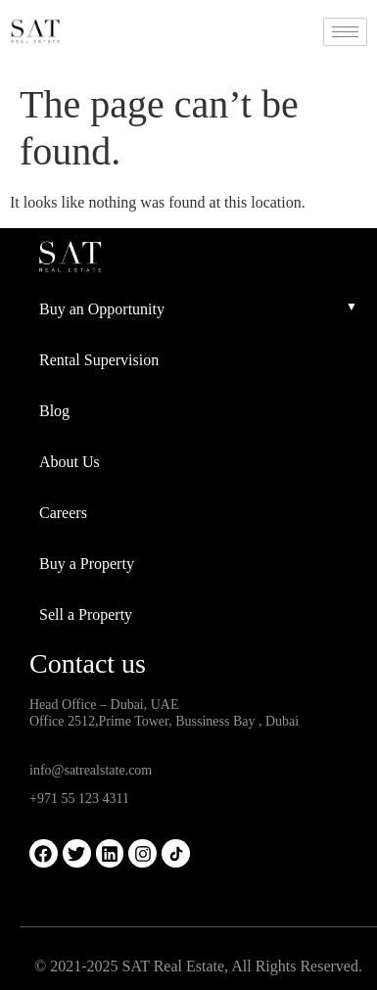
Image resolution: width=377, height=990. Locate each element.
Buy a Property (86, 563)
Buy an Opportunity (102, 309)
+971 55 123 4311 (79, 798)
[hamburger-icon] (345, 32)
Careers (63, 512)
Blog (54, 410)
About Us (69, 461)
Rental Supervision (99, 360)
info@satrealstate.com (90, 770)
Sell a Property (85, 614)
